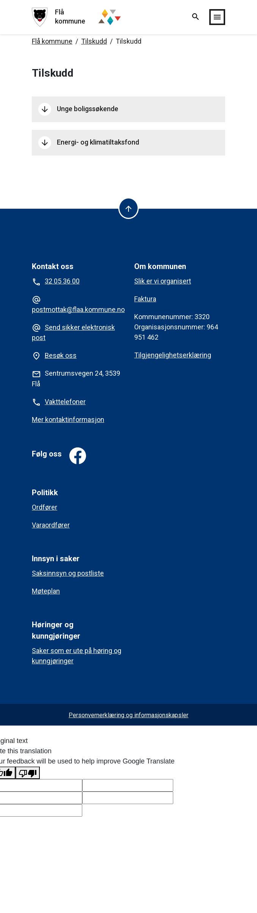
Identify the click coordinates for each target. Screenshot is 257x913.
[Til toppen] (128, 208)
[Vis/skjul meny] (217, 17)
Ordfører (44, 507)
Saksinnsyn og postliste (68, 573)
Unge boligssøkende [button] (78, 109)
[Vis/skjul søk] (196, 17)
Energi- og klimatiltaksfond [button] (89, 142)
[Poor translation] (28, 773)
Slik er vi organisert (162, 281)
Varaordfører (51, 525)
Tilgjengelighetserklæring (172, 355)
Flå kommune (52, 41)
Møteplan (46, 591)
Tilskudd (94, 41)
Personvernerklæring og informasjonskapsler (128, 715)
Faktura (145, 299)
